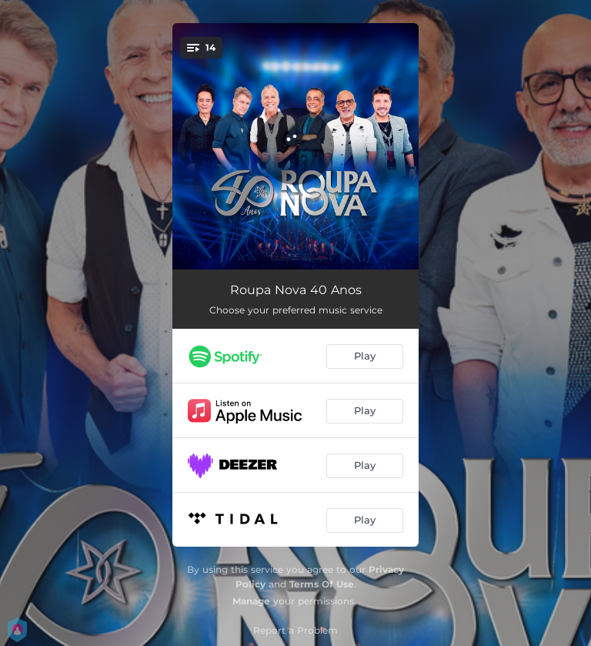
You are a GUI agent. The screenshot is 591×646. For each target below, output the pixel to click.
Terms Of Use (321, 584)
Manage (251, 601)
